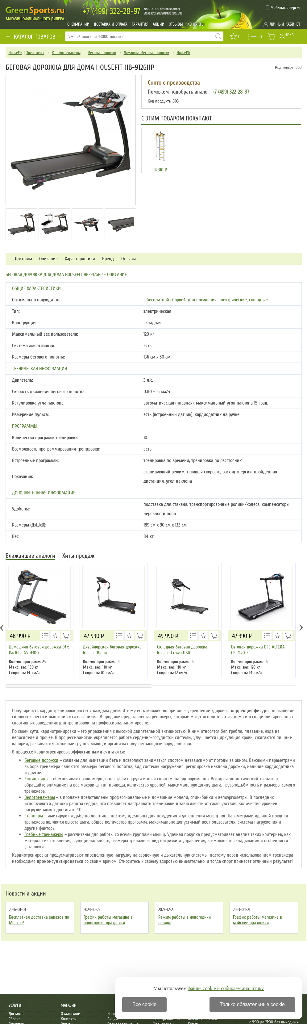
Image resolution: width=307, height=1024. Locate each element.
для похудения (202, 300)
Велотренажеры (39, 797)
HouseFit (15, 52)
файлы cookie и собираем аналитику (226, 988)
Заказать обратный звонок (163, 13)
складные (258, 300)
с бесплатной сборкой (164, 300)
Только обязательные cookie (252, 1004)
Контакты (196, 24)
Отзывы (176, 24)
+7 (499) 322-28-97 (230, 91)
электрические (233, 300)
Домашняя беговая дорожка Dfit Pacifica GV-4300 (39, 650)
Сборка (14, 1019)
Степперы (33, 816)
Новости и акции (26, 893)
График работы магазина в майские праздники (257, 919)
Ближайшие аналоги (30, 556)
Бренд (108, 259)
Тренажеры (35, 52)
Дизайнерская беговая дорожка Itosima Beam (112, 650)
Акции (158, 24)
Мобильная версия (285, 7)
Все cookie (144, 1004)
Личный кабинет (285, 24)
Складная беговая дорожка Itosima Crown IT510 (182, 650)
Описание (48, 259)
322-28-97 (111, 11)
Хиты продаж (78, 556)
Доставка (23, 259)
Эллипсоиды (36, 779)
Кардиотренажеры (66, 52)
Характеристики (80, 259)
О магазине (70, 1013)
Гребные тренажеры (43, 834)
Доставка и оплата (110, 24)
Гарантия (140, 24)
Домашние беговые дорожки (146, 52)
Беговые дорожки (102, 52)
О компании (78, 24)
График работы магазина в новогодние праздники (108, 919)
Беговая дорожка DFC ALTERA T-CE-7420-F (260, 650)
